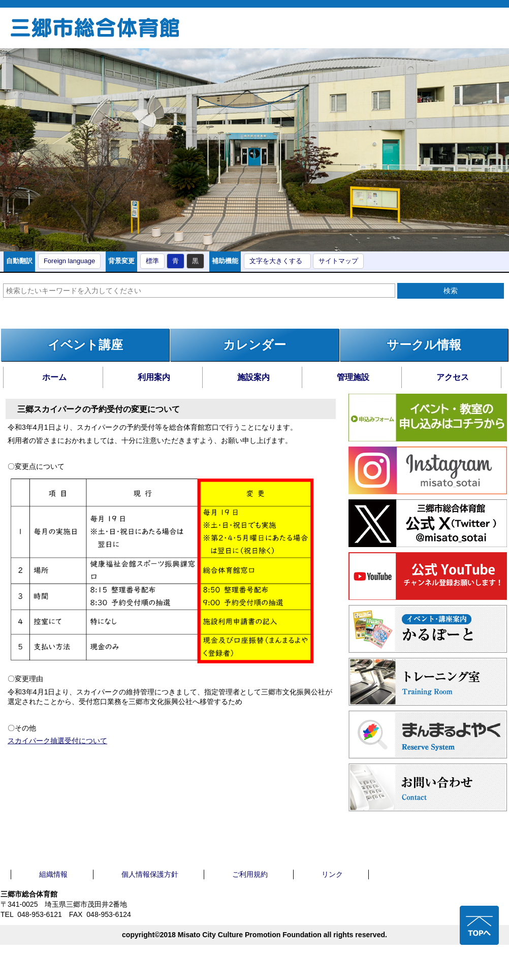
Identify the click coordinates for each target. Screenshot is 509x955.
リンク (332, 874)
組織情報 (53, 874)
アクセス (452, 377)
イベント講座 (85, 345)
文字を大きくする (275, 261)
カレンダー (254, 345)
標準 (152, 261)
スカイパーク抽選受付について (57, 741)
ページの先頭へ (479, 925)
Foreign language (69, 261)
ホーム (54, 377)
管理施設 (353, 377)
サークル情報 (424, 345)
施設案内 (253, 377)
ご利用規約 (250, 874)
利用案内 (154, 377)
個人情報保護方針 (149, 874)
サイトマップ (338, 261)
